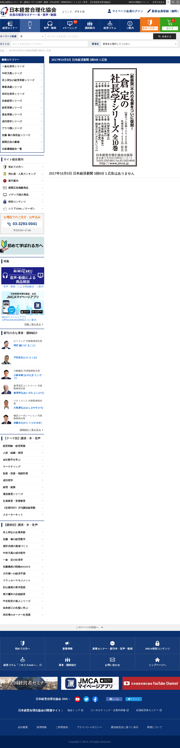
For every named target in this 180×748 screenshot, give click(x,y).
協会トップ (74, 710)
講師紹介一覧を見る (32, 429)
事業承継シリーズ (12, 87)
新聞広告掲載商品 (15, 188)
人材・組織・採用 (13, 452)
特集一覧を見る (34, 324)
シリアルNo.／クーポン (19, 209)
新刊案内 (10, 181)
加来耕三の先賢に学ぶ (15, 607)
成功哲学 (8, 480)
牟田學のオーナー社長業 (16, 614)
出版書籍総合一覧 (12, 148)
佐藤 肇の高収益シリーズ (16, 135)
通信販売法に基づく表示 (124, 727)
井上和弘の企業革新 (14, 532)
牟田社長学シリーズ (13, 93)
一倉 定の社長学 (13, 559)
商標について (154, 727)
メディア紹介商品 (15, 195)
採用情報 (42, 727)
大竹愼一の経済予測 (14, 573)
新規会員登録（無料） (163, 11)
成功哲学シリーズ (12, 121)
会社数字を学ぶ (11, 459)
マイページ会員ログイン (125, 11)
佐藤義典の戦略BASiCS (16, 566)
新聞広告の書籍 (10, 142)
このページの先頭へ (90, 627)
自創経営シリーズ (12, 100)
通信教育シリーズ (13, 494)
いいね (114, 699)
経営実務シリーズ (12, 107)
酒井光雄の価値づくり (15, 546)
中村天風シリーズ (12, 73)
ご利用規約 (62, 727)
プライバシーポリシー (89, 727)
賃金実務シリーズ (12, 114)
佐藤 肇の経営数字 (14, 539)
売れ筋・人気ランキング (19, 174)
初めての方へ (13, 167)
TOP (2, 50)
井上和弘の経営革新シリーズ (18, 80)
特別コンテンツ (14, 202)
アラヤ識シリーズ (12, 128)
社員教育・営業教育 (14, 500)
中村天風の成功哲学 (14, 553)
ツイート (134, 699)
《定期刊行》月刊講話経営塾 (19, 507)
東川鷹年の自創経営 (14, 594)
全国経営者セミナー (147, 710)
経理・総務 (9, 487)
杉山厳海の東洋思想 (14, 587)
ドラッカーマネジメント (16, 580)
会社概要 (23, 727)
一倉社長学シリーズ (13, 66)
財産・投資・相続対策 (15, 473)
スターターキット (13, 514)
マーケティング (11, 466)
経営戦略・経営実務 (14, 446)
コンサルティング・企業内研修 (108, 710)
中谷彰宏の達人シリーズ (16, 601)
